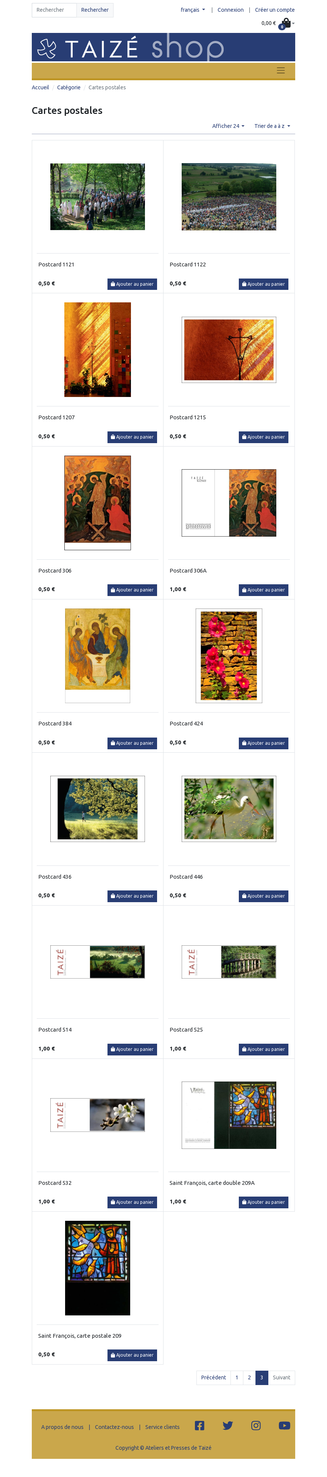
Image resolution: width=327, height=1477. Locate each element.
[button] (278, 23)
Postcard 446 (186, 876)
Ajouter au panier (132, 284)
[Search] (54, 10)
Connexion (231, 10)
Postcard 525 (186, 1029)
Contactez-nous (114, 1427)
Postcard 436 (55, 876)
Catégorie (69, 87)
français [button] (191, 10)
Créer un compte (275, 10)
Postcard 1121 (56, 264)
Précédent (213, 1377)
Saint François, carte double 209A (212, 1183)
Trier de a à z (270, 126)
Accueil (40, 87)
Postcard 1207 (56, 417)
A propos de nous (62, 1427)
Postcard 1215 (188, 417)
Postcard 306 (55, 570)
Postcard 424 (186, 723)
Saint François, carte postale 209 (79, 1335)
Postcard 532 (55, 1183)
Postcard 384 (55, 723)
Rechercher (95, 10)
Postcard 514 (55, 1029)
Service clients (162, 1427)
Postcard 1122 (188, 264)
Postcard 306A (188, 570)
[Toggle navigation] (281, 70)
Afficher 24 (226, 126)
